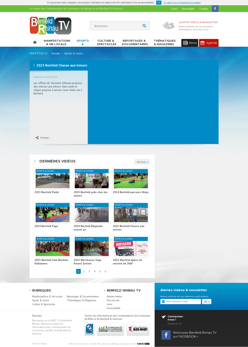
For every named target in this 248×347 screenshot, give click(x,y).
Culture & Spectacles (106, 42)
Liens (174, 8)
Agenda (209, 43)
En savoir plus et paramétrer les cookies (182, 2)
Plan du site (113, 300)
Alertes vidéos (114, 296)
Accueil (56, 53)
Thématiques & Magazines (165, 42)
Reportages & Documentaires (135, 42)
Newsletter (188, 8)
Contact (203, 8)
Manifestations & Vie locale (57, 42)
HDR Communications (99, 344)
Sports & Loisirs (83, 43)
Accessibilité (113, 308)
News (190, 43)
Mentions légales (39, 343)
